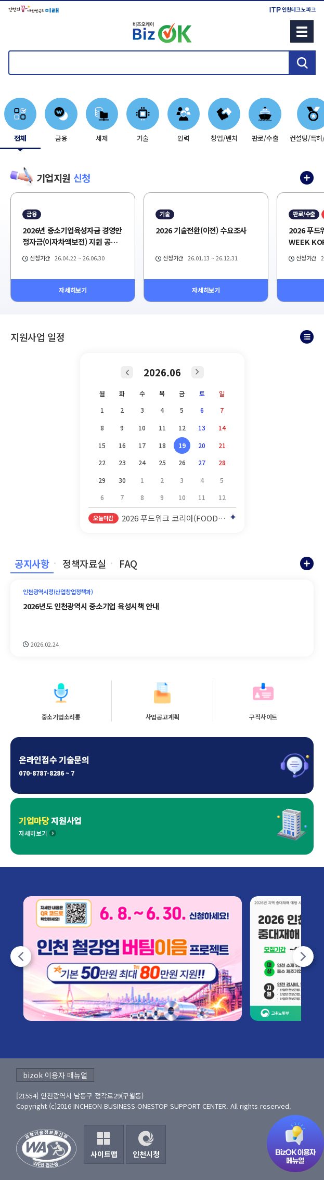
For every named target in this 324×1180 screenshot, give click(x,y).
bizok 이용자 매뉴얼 (55, 1075)
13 (201, 427)
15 (102, 445)
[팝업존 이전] (20, 956)
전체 (20, 138)
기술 (143, 138)
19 (182, 445)
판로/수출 (265, 138)
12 (182, 427)
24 (142, 462)
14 (222, 427)
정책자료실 (84, 563)
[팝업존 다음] (303, 956)
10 (142, 427)
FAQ (128, 563)
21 (222, 445)
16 (122, 445)
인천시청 (146, 1154)
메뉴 (302, 31)
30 (122, 480)
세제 (102, 138)
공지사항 (32, 563)
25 (162, 462)
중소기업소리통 (61, 716)
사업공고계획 (162, 716)
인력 (183, 138)
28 (222, 462)
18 (162, 445)
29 (102, 480)
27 (201, 462)
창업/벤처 (224, 138)
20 (201, 445)
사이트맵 (104, 1154)
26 (182, 462)
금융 (61, 138)
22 (102, 462)
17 (142, 445)
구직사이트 (263, 716)
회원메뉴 (21, 31)
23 (122, 462)
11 (162, 427)
